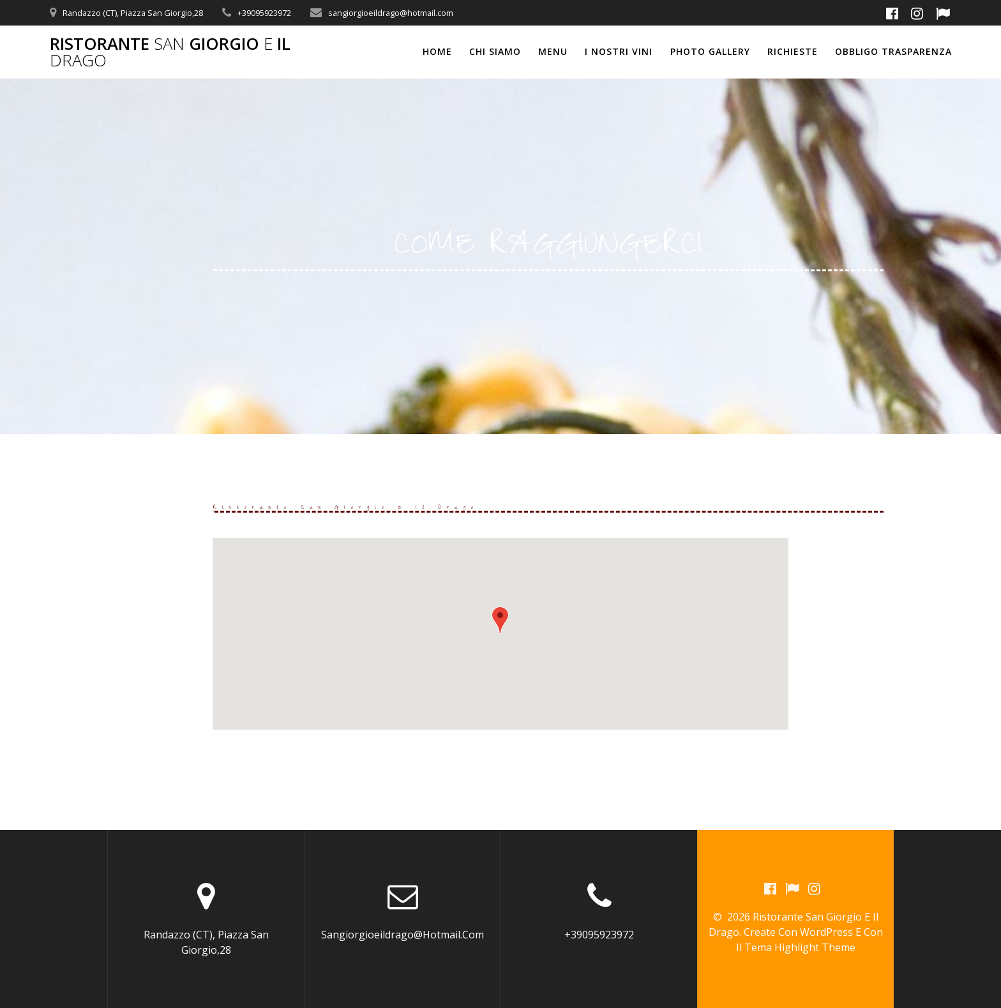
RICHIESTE (792, 51)
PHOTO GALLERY (710, 51)
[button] (500, 620)
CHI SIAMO (495, 51)
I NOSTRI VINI (618, 51)
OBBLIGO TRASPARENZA (893, 51)
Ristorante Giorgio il (170, 52)
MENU (553, 51)
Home (437, 51)
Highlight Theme (814, 948)
